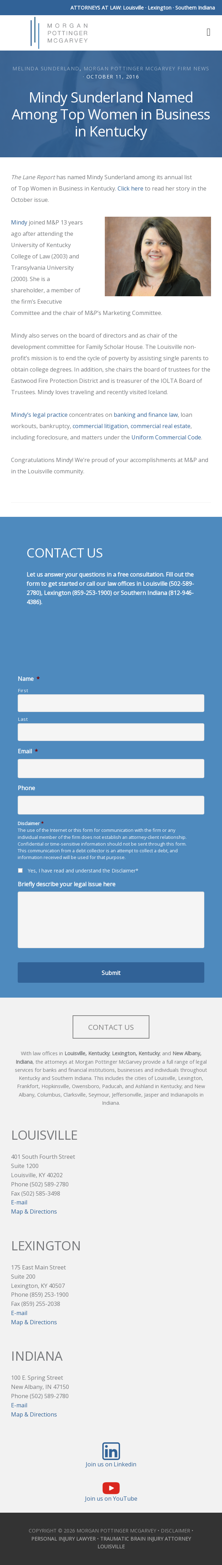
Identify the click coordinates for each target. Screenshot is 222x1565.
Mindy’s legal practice (39, 415)
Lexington (159, 7)
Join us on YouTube (111, 1498)
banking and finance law (146, 415)
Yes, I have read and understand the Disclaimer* (83, 870)
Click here (130, 188)
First (23, 690)
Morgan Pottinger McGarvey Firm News (147, 68)
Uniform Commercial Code (166, 437)
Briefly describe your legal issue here (66, 884)
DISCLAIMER (175, 1530)
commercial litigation (100, 426)
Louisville (133, 7)
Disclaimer (31, 824)
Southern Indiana (195, 7)
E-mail (19, 1202)
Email (28, 751)
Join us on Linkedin (111, 1464)
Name (29, 679)
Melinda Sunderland (45, 68)
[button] (206, 32)
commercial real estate (160, 426)
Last (23, 719)
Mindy (19, 222)
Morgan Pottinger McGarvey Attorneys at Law (59, 33)
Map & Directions (34, 1211)
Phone (26, 788)
